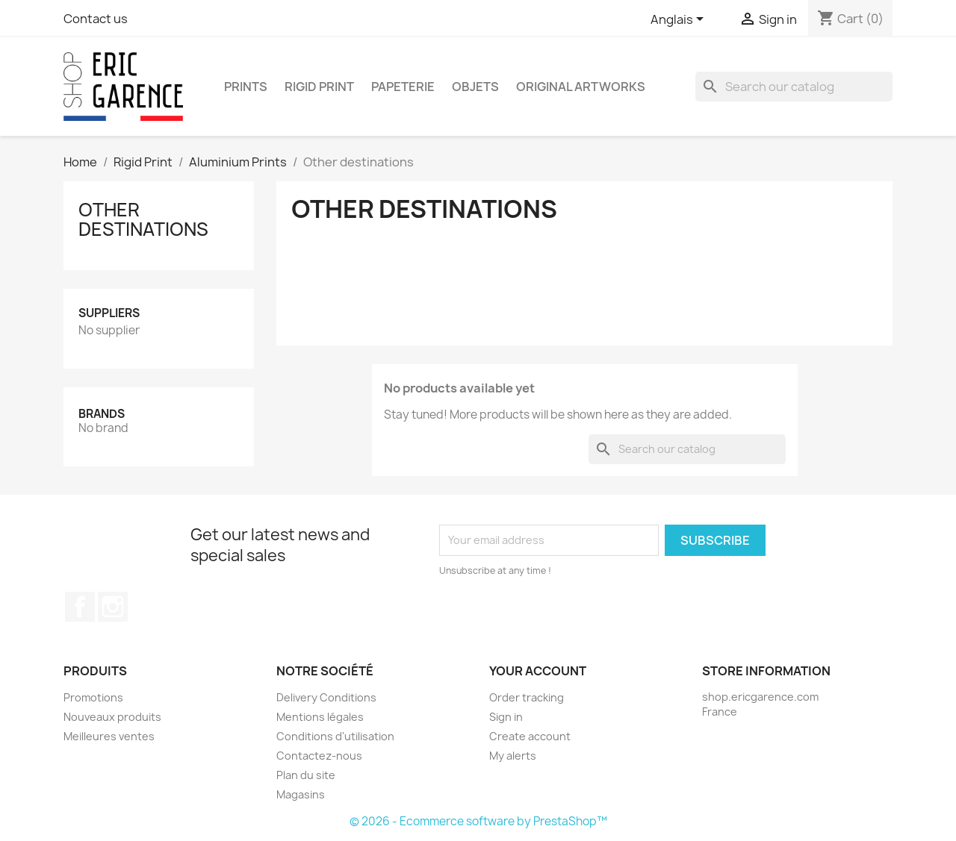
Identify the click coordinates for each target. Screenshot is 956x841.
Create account (530, 736)
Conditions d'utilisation (335, 736)
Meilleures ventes (109, 736)
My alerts (512, 755)
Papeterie (403, 86)
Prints (245, 86)
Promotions (93, 697)
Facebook (80, 607)
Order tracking (526, 697)
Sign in (506, 717)
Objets (475, 86)
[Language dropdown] (680, 20)
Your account (537, 671)
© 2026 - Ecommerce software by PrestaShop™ (478, 821)
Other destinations (143, 219)
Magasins (300, 794)
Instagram (113, 607)
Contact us (95, 18)
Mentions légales (320, 717)
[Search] (794, 86)
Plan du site (305, 775)
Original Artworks (580, 86)
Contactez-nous (319, 755)
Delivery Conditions (326, 697)
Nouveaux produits (112, 717)
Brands (101, 414)
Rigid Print (319, 86)
